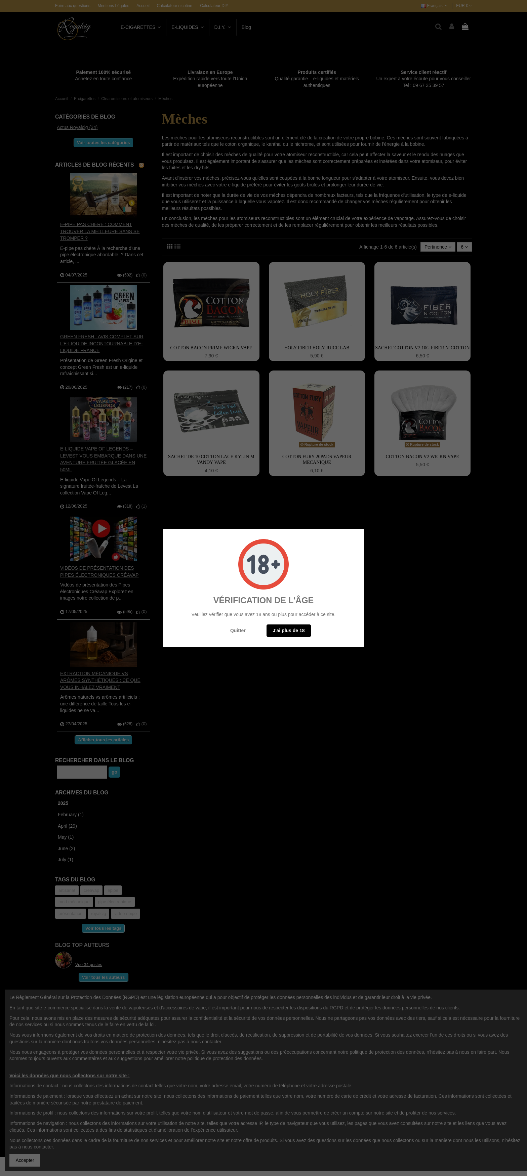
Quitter (238, 630)
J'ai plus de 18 (289, 630)
